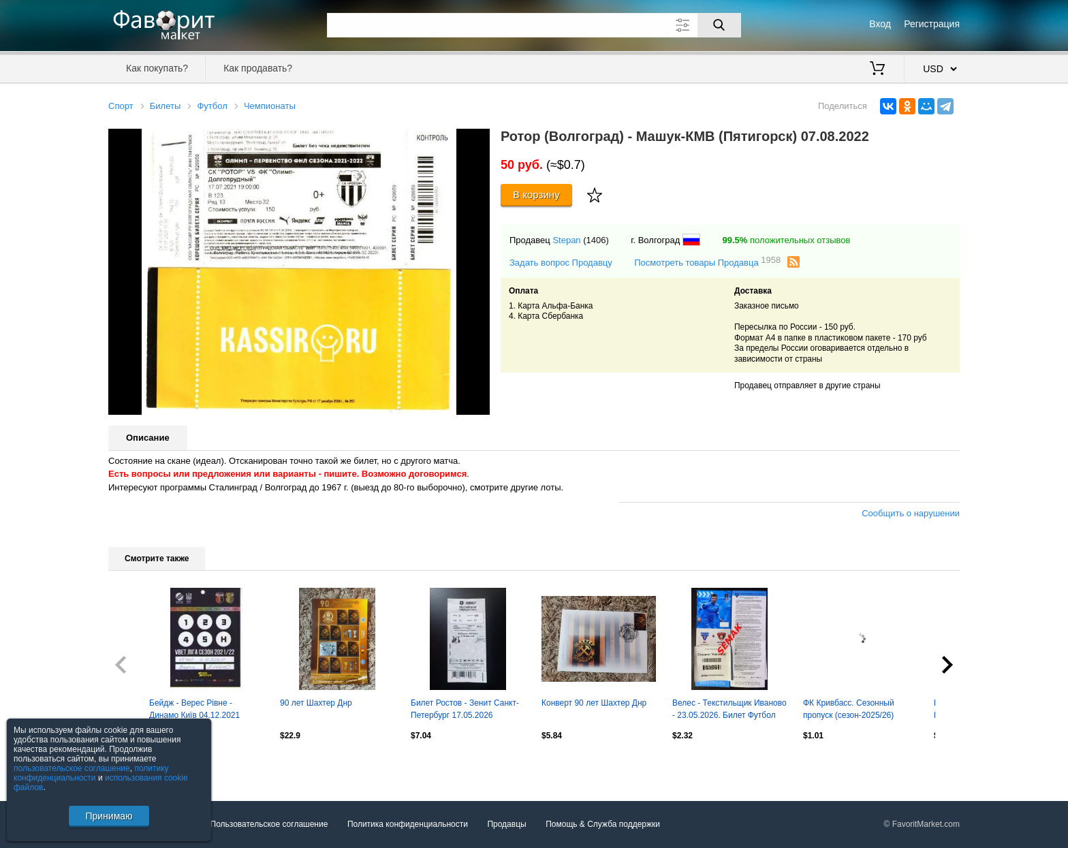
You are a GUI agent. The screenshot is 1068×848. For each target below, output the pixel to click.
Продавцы (506, 824)
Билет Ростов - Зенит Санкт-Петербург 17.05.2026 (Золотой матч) (465, 710)
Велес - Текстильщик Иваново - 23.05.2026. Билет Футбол (729, 709)
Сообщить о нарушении (911, 513)
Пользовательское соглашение (269, 824)
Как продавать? (257, 68)
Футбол (212, 106)
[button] (477, 141)
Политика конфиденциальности (407, 824)
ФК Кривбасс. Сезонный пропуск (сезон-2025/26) (848, 709)
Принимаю (108, 816)
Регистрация (932, 23)
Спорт (121, 106)
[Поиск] (719, 25)
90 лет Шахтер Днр (316, 703)
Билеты (165, 106)
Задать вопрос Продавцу (560, 262)
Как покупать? (157, 68)
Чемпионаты (270, 106)
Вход (880, 23)
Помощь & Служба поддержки (603, 824)
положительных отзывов (786, 240)
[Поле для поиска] (534, 25)
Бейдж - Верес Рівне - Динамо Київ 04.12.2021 (194, 709)
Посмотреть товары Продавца (707, 262)
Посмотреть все (138, 765)
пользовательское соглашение (72, 768)
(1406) (596, 240)
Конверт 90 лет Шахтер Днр (593, 703)
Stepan (566, 240)
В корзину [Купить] (536, 194)
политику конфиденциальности (91, 773)
